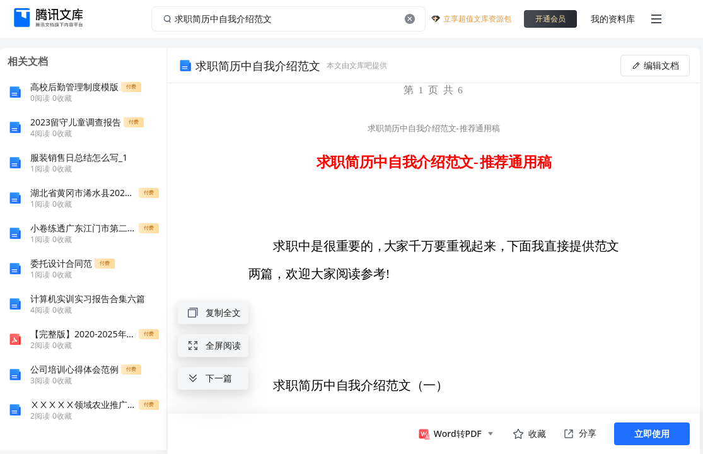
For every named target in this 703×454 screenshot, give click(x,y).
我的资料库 (613, 19)
